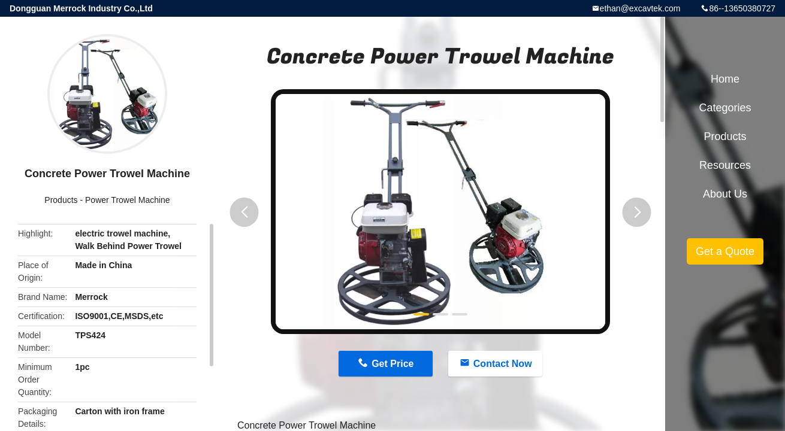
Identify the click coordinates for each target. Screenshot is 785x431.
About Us (725, 194)
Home (725, 79)
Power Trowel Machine (127, 200)
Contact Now (502, 364)
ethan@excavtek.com (640, 8)
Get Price (392, 364)
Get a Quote (725, 251)
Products (60, 200)
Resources (725, 165)
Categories (725, 108)
